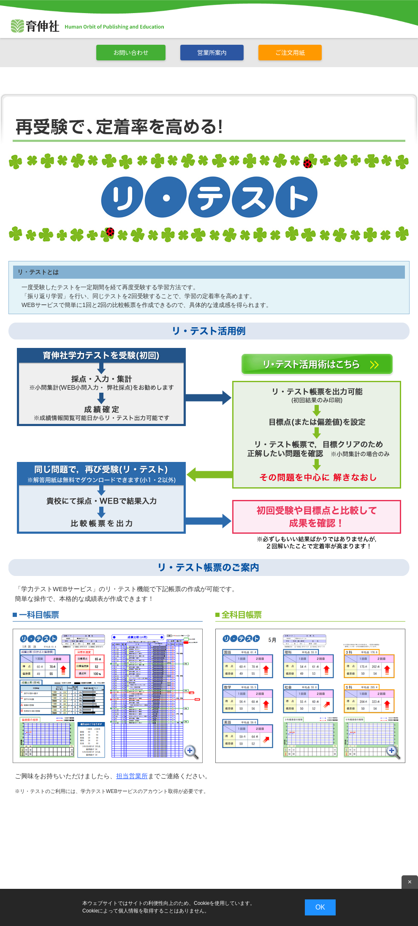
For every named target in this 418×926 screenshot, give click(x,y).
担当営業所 (132, 775)
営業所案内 (212, 52)
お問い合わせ (131, 52)
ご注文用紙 (290, 52)
